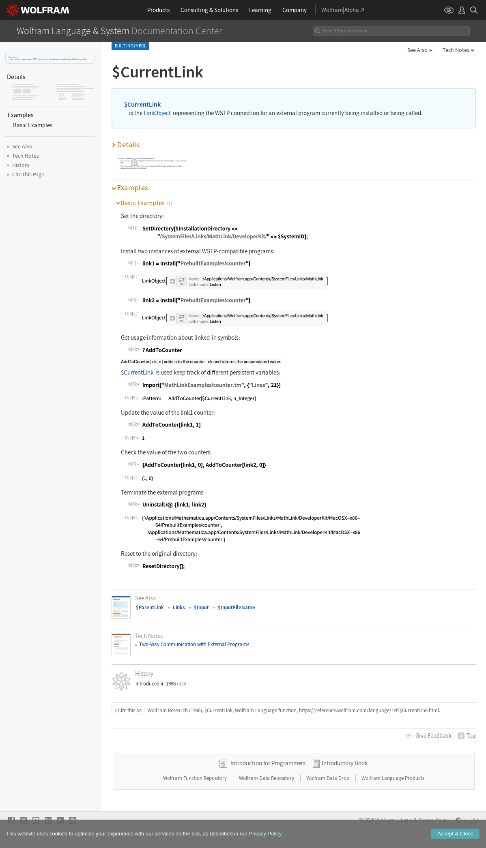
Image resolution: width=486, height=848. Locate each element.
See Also (417, 50)
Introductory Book (345, 763)
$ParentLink (150, 607)
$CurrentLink (13, 57)
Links (179, 607)
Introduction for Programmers (268, 763)
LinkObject (17, 59)
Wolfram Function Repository (195, 778)
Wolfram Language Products (392, 778)
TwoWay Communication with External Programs (194, 644)
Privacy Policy (433, 819)
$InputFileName (236, 607)
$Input (201, 607)
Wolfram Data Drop (328, 778)
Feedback (433, 735)
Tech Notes (456, 50)
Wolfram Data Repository (267, 778)
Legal (407, 819)
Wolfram (384, 819)
